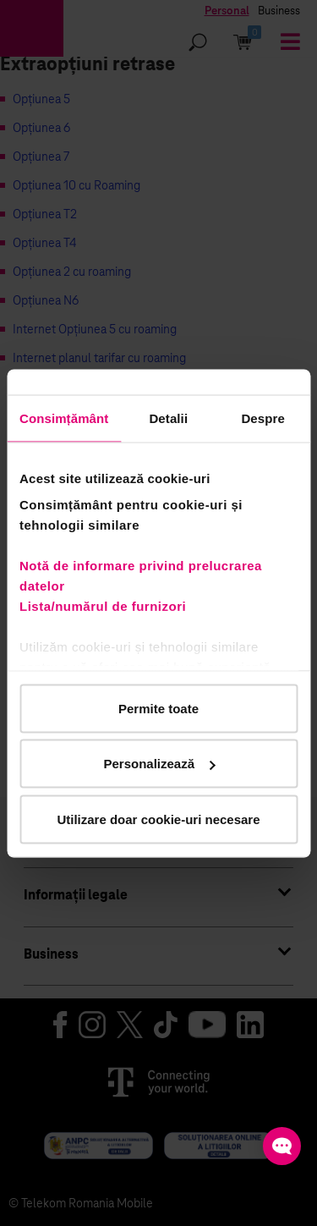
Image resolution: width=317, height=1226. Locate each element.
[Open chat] (282, 1146)
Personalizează (159, 763)
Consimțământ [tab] (63, 417)
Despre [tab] (262, 417)
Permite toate (158, 708)
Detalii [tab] (168, 417)
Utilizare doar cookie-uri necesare (158, 818)
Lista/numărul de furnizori (106, 606)
